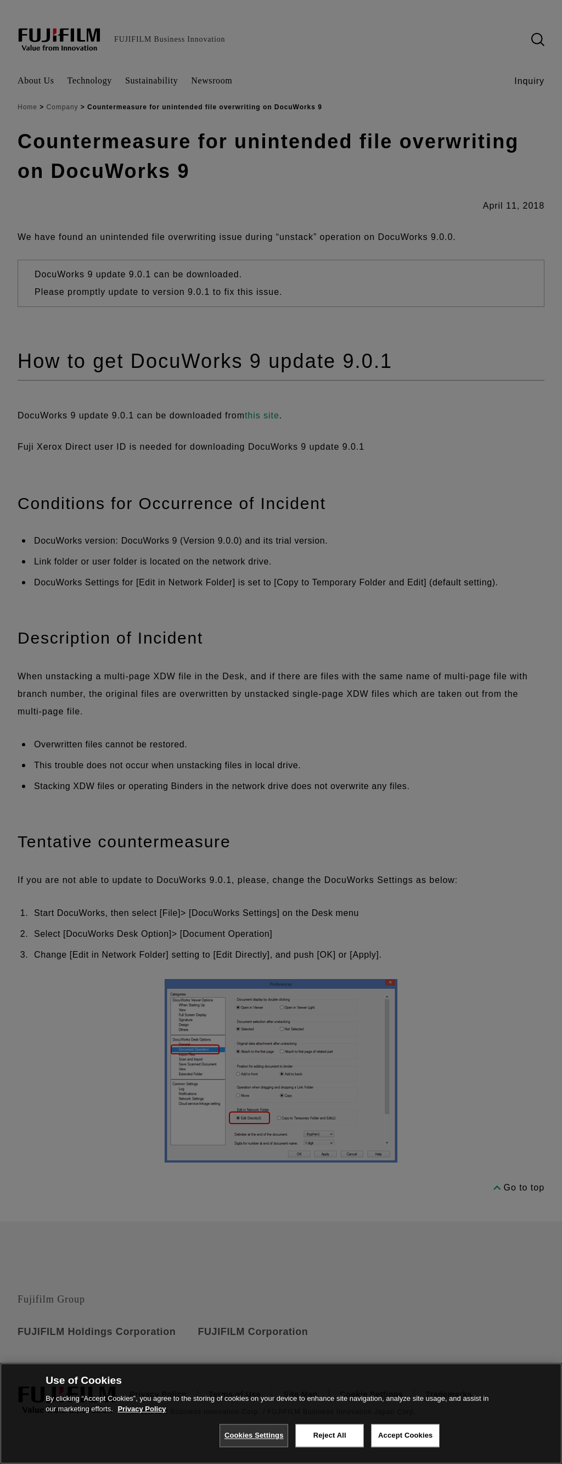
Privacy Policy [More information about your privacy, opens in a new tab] (141, 1409)
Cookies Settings (254, 1435)
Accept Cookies (405, 1435)
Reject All (329, 1435)
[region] (281, 1413)
